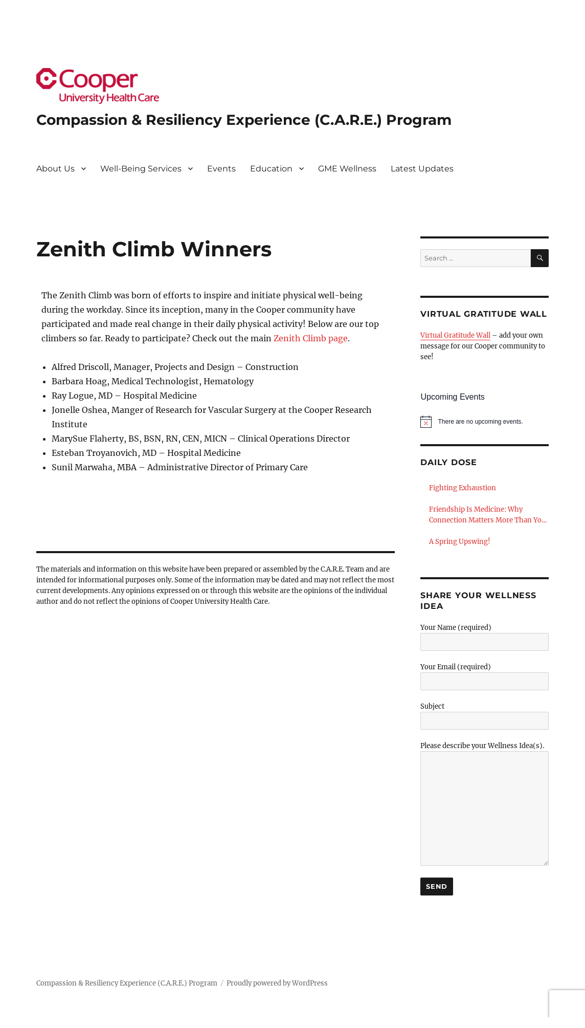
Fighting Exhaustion (462, 488)
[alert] (484, 421)
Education (271, 168)
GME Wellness (347, 168)
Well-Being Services (141, 168)
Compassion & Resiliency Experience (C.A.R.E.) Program (244, 119)
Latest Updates (422, 168)
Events (221, 168)
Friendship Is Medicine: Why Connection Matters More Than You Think (487, 515)
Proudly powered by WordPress (277, 983)
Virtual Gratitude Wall (455, 335)
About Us (55, 168)
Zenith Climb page (311, 338)
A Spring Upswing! (459, 541)
